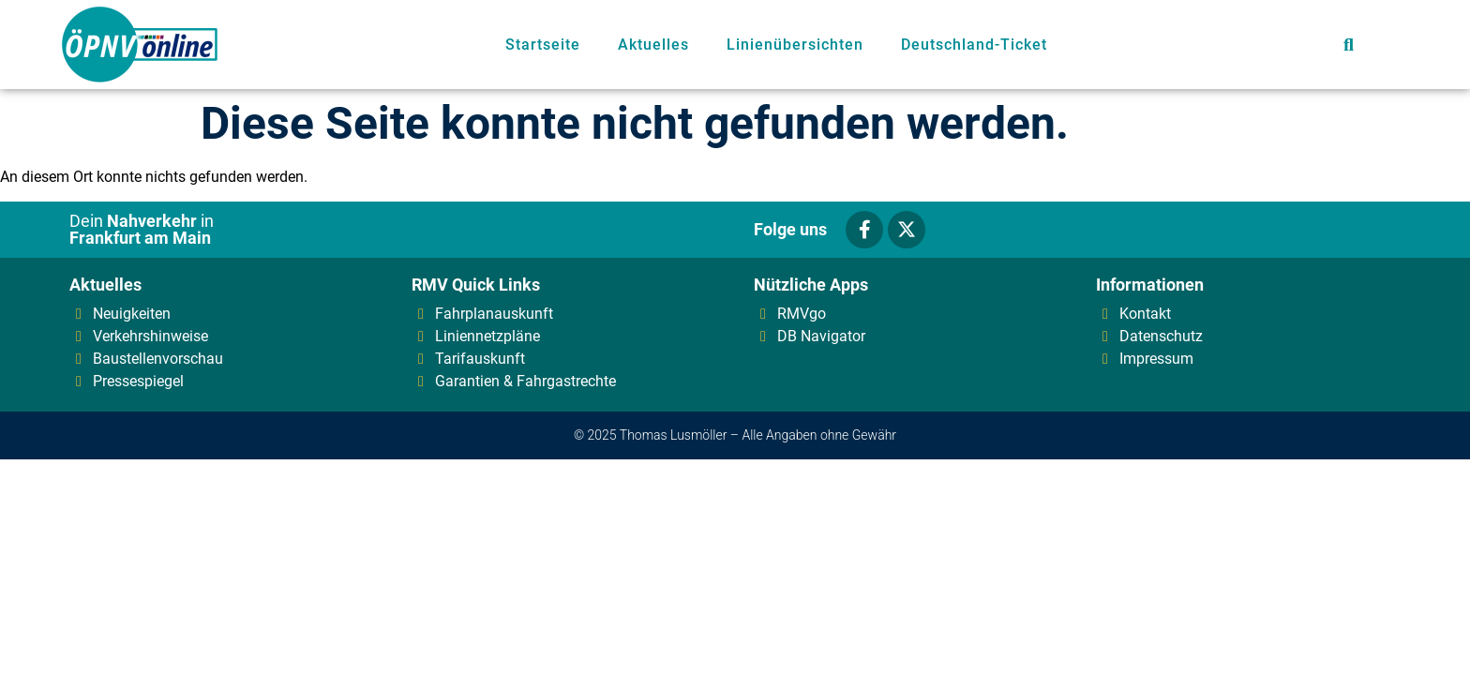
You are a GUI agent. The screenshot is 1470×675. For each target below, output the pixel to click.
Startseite (542, 44)
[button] (1348, 44)
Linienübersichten (795, 44)
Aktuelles (653, 44)
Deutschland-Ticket (974, 44)
